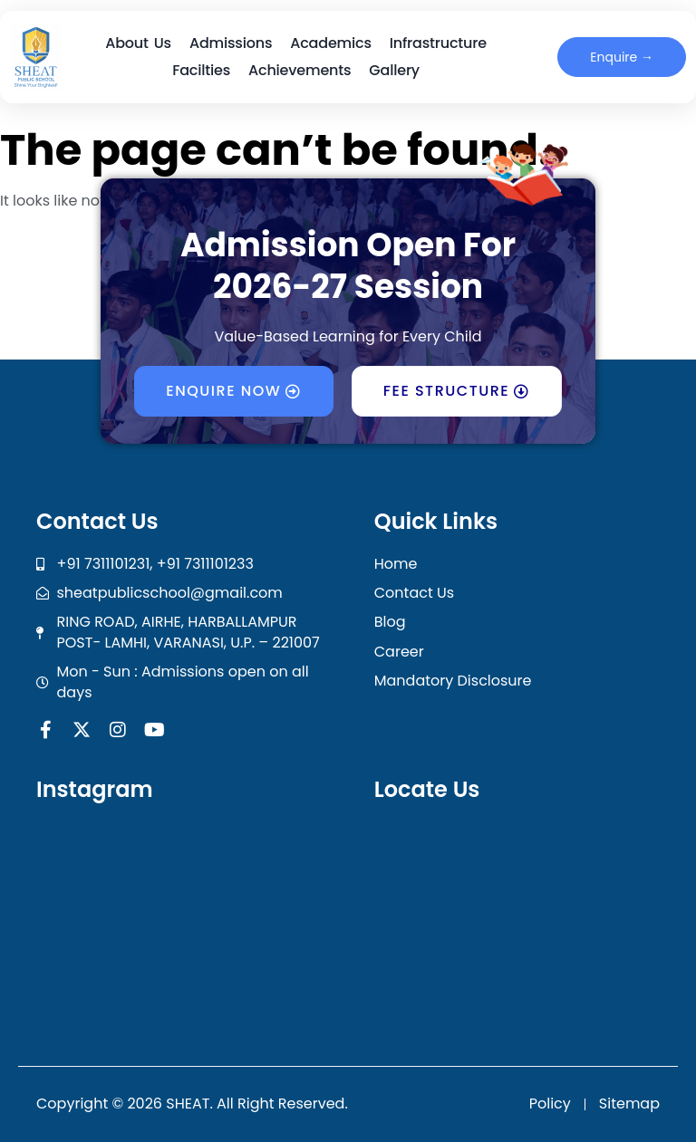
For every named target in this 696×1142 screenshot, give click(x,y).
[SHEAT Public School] (525, 921)
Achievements (299, 70)
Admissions (230, 43)
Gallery (394, 70)
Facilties (201, 70)
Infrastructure (438, 43)
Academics (331, 43)
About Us (138, 43)
